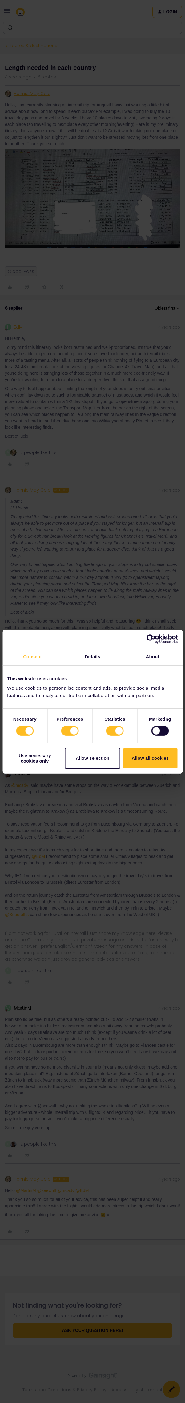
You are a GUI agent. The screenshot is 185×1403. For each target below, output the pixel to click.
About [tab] (152, 656)
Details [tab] (92, 656)
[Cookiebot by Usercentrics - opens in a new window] (151, 638)
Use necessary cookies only (34, 758)
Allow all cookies (150, 758)
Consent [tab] (32, 656)
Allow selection (92, 758)
